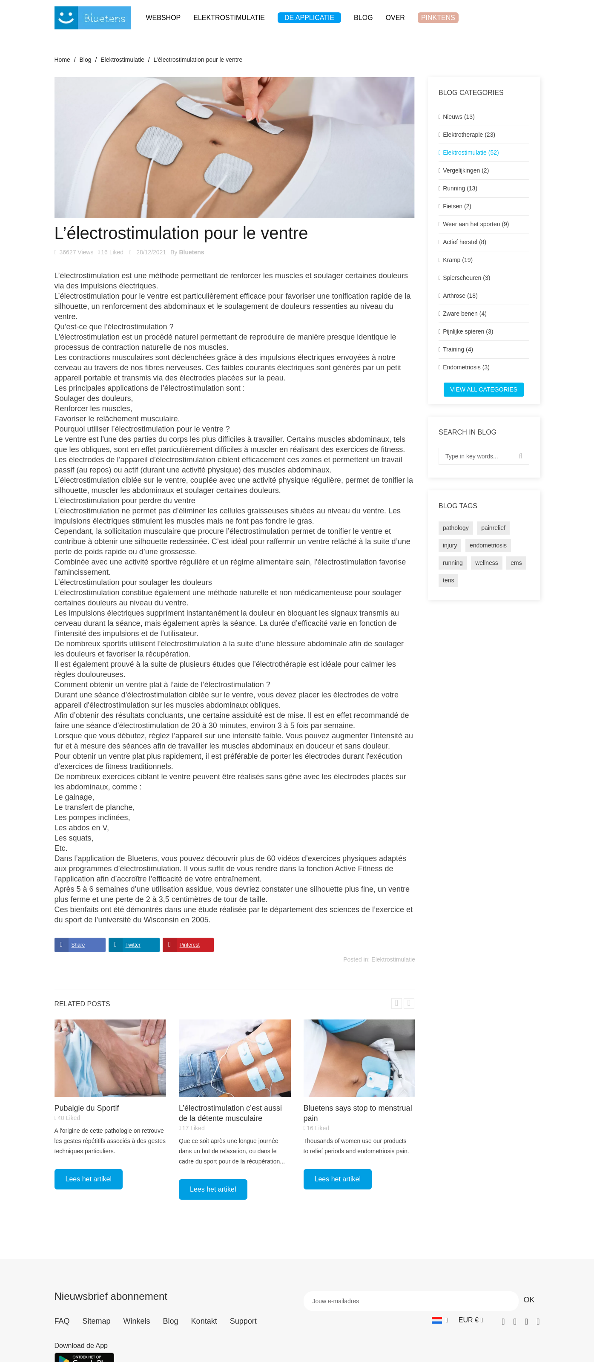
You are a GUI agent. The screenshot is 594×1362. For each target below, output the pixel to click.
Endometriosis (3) (466, 367)
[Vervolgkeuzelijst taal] (440, 1320)
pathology (456, 527)
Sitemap (97, 1321)
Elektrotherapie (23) (469, 134)
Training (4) (458, 349)
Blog (170, 1321)
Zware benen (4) (465, 313)
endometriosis (488, 545)
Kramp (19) (458, 259)
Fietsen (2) (457, 206)
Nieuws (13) (459, 116)
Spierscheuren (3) (466, 277)
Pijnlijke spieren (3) (468, 331)
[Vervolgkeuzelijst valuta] (471, 1320)
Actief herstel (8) (464, 242)
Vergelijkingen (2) (466, 170)
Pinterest (190, 945)
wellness (486, 562)
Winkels (136, 1321)
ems (516, 562)
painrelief (493, 527)
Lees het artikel (89, 1179)
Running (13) (460, 188)
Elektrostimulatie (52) (471, 152)
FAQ (62, 1321)
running (453, 562)
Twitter (133, 945)
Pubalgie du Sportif (87, 1108)
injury (450, 545)
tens (448, 580)
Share (78, 945)
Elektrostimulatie (393, 959)
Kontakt (204, 1321)
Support (243, 1321)
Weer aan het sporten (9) (476, 224)
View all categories (483, 389)
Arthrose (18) (460, 295)
